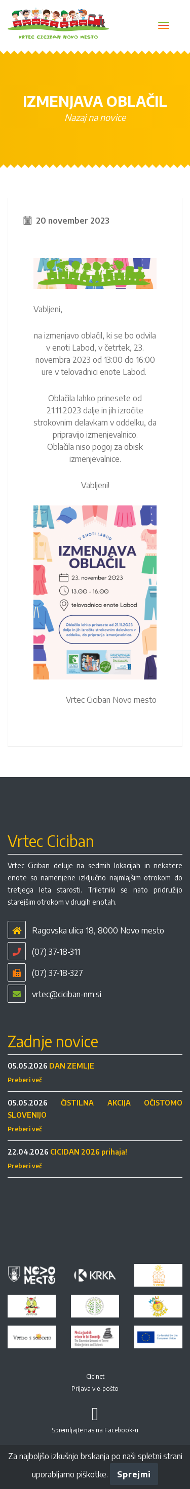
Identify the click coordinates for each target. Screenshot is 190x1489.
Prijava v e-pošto (95, 1388)
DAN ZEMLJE (71, 1065)
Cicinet (95, 1376)
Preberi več (25, 1080)
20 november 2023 (72, 221)
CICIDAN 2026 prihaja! (88, 1151)
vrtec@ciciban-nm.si (66, 994)
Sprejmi (133, 1474)
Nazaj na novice (95, 117)
